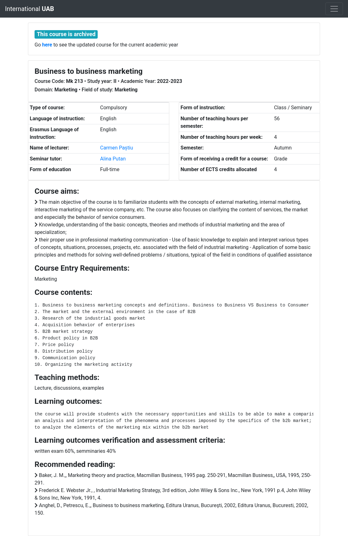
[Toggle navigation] (334, 9)
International (29, 9)
